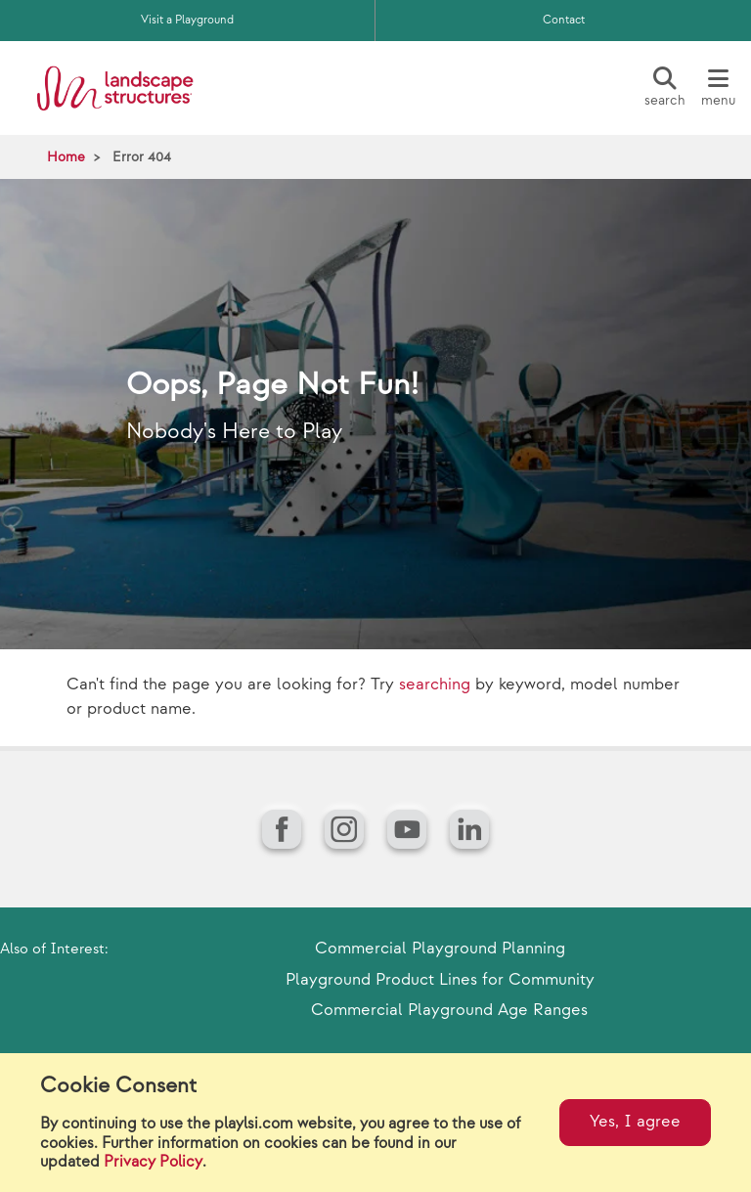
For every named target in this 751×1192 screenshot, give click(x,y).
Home (66, 157)
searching (434, 684)
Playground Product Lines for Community (440, 980)
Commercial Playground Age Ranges (449, 1010)
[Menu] (717, 88)
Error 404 (141, 157)
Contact (564, 20)
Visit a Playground (187, 20)
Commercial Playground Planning (440, 948)
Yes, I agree (635, 1121)
